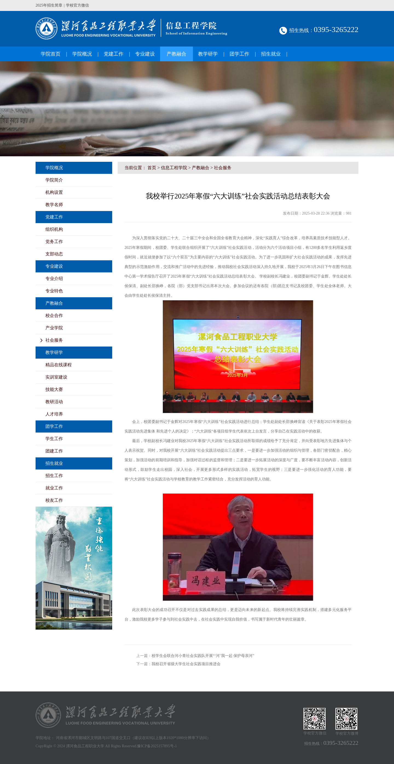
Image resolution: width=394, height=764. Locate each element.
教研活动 (54, 401)
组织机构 (54, 229)
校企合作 (54, 315)
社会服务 (54, 340)
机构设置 (54, 192)
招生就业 (271, 54)
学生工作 (54, 438)
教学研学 (208, 54)
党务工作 (54, 241)
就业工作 (54, 488)
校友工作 (54, 500)
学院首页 (50, 54)
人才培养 (54, 414)
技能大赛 (54, 389)
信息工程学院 (174, 167)
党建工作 (113, 54)
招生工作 (54, 475)
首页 (151, 167)
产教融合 (176, 54)
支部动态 (54, 254)
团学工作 (239, 54)
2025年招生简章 (49, 5)
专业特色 (54, 291)
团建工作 (54, 451)
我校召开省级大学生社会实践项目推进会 (186, 664)
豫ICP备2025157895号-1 (157, 746)
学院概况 (82, 54)
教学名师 (54, 204)
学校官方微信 (77, 5)
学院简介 (54, 180)
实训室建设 (56, 377)
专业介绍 (54, 278)
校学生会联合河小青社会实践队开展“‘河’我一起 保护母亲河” (203, 656)
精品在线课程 (58, 364)
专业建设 (145, 54)
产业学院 (54, 327)
